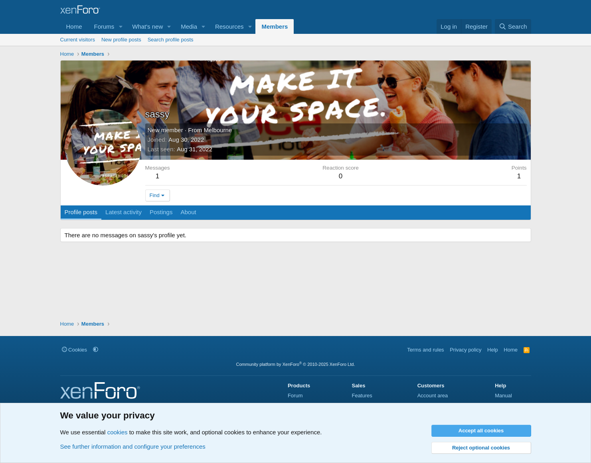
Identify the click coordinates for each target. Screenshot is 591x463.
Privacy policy (465, 350)
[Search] (513, 26)
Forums (104, 26)
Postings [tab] (161, 212)
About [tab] (188, 212)
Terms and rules (425, 350)
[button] (120, 26)
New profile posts (121, 40)
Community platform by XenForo (295, 364)
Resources (229, 26)
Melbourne (218, 130)
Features (362, 396)
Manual (503, 396)
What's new (147, 26)
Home (74, 26)
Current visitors (77, 40)
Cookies (74, 350)
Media (189, 26)
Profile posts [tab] (81, 212)
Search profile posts (171, 40)
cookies (117, 432)
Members (274, 26)
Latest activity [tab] (123, 212)
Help (492, 350)
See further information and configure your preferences (133, 446)
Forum (295, 396)
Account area (432, 396)
